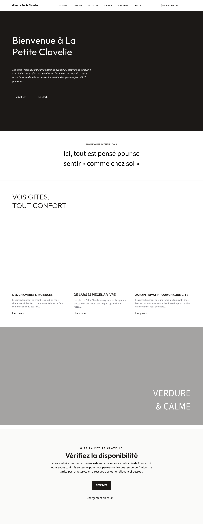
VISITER (21, 97)
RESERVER (43, 97)
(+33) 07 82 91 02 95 (169, 5)
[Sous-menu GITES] (81, 5)
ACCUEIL (63, 5)
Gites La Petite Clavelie (25, 5)
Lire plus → (18, 313)
